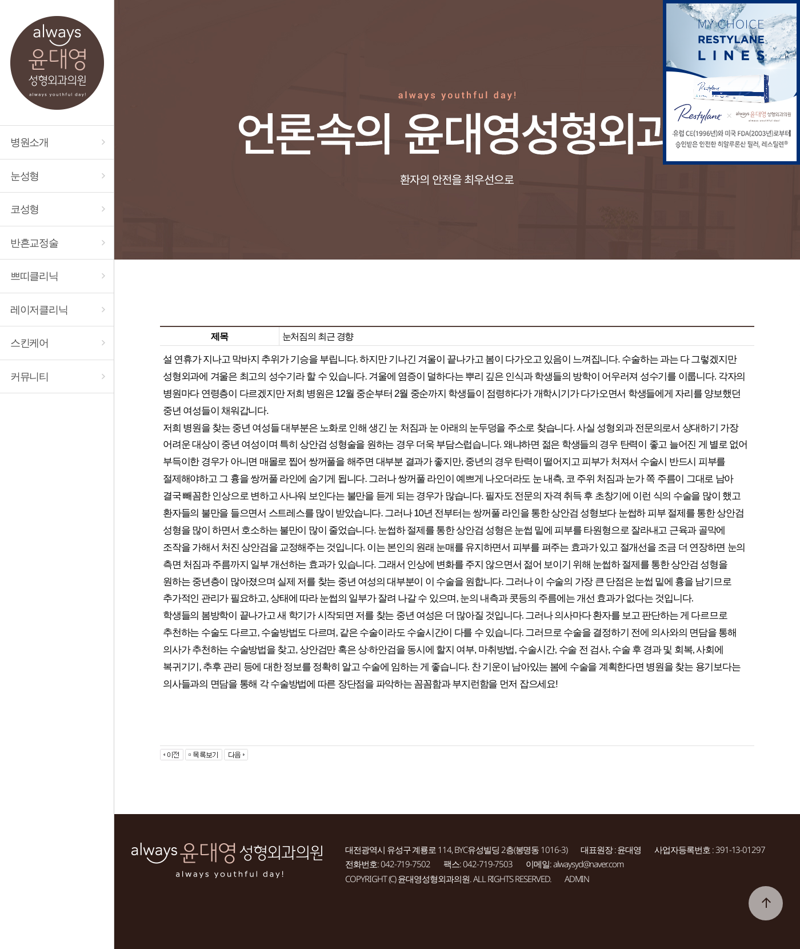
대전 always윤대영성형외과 (57, 63)
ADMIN (577, 878)
